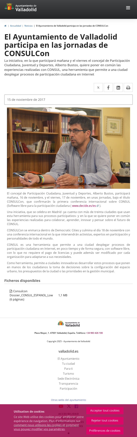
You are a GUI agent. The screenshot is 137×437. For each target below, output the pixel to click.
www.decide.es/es (85, 206)
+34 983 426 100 (94, 332)
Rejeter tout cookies (104, 420)
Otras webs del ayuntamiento (68, 400)
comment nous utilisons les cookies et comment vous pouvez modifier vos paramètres (46, 427)
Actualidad (15, 25)
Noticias (28, 25)
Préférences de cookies (104, 431)
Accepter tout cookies (105, 410)
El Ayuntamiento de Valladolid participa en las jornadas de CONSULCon (72, 25)
